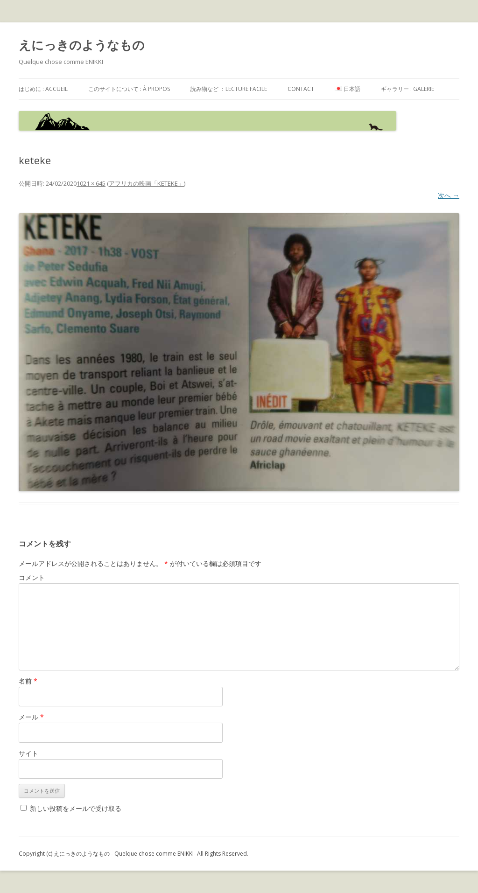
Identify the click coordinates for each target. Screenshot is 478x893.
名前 (28, 681)
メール (31, 716)
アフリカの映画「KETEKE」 (146, 183)
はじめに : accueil (43, 89)
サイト (28, 753)
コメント (32, 577)
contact (301, 89)
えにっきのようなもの (82, 44)
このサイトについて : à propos (129, 89)
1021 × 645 (91, 183)
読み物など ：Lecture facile (228, 89)
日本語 (347, 89)
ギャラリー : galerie (407, 89)
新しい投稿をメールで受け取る (75, 808)
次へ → (448, 195)
